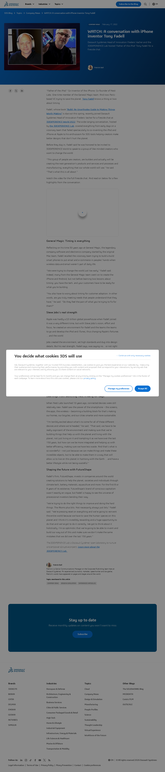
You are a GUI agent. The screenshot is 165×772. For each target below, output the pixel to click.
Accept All (142, 389)
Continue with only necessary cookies (134, 356)
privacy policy (90, 378)
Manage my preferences (116, 389)
